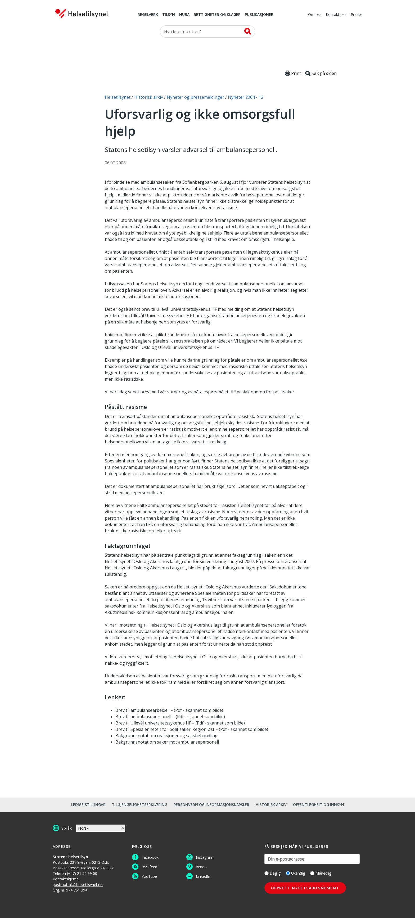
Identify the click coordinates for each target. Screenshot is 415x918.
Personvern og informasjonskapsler (211, 804)
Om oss (315, 15)
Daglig (272, 873)
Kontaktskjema (66, 878)
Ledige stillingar (88, 804)
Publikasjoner (259, 15)
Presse (356, 15)
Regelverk (148, 15)
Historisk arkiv (271, 804)
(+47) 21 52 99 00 (82, 873)
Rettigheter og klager (217, 15)
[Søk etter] (207, 31)
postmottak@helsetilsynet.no (78, 884)
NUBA (184, 15)
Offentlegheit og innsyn (318, 804)
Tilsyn (168, 15)
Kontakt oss (336, 15)
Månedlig (320, 873)
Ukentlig (295, 873)
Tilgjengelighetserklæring (139, 804)
